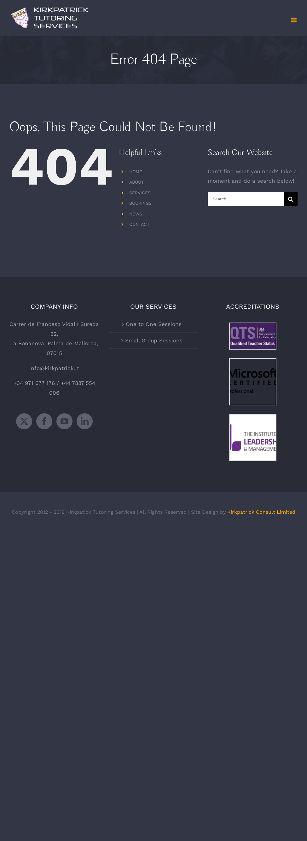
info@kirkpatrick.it (54, 368)
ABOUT (136, 182)
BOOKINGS (140, 203)
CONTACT (139, 224)
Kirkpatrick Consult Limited (261, 512)
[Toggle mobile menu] (294, 20)
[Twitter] (24, 421)
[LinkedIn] (85, 421)
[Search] (291, 199)
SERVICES (140, 192)
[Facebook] (44, 421)
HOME (135, 171)
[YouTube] (64, 421)
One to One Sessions (154, 324)
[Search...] (246, 199)
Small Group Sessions (153, 340)
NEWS (135, 213)
